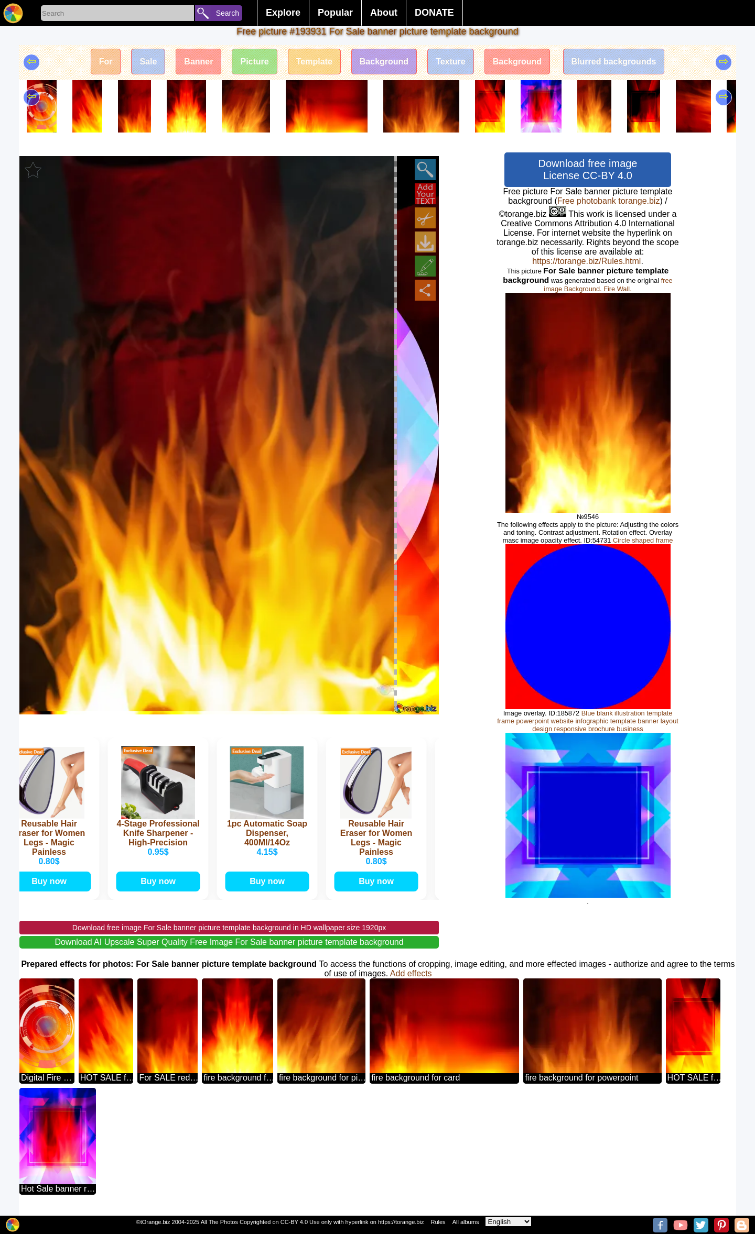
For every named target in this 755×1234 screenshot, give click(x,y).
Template (314, 61)
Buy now (52, 881)
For (106, 61)
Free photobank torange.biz (608, 200)
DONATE (434, 12)
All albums (465, 1222)
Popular (335, 12)
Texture (451, 61)
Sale (148, 61)
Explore (283, 12)
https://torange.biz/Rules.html (586, 261)
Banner (198, 61)
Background (384, 61)
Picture (254, 61)
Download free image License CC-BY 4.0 (588, 169)
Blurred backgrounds (613, 61)
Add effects (411, 973)
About (383, 12)
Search (227, 13)
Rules (437, 1222)
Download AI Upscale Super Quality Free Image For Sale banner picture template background (229, 942)
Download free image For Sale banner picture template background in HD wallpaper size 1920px (229, 927)
